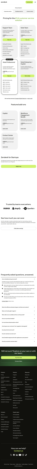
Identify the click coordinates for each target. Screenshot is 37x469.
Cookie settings (25, 464)
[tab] (7, 11)
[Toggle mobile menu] (35, 2)
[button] (17, 279)
